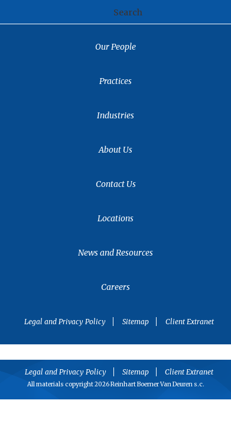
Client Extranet (189, 321)
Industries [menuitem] (115, 115)
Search (127, 12)
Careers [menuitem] (115, 287)
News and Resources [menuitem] (115, 252)
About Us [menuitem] (115, 149)
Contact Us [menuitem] (116, 184)
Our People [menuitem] (115, 46)
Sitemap (135, 321)
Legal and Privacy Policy (65, 321)
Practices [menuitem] (115, 81)
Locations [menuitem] (115, 218)
